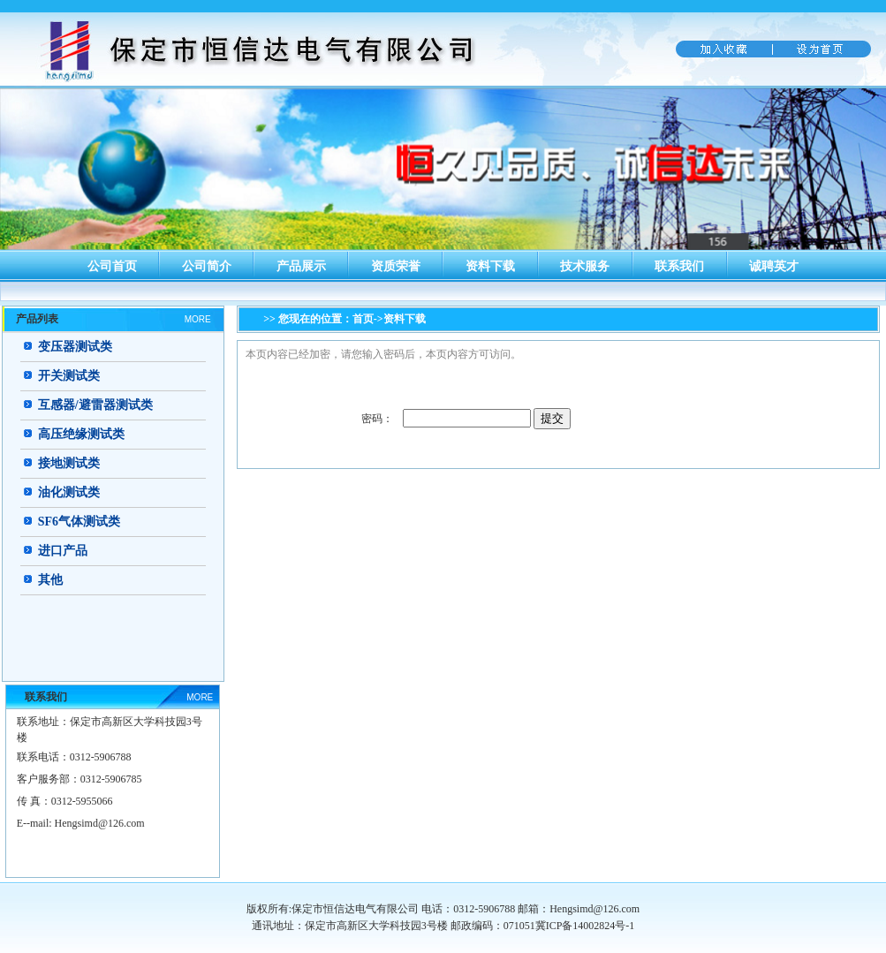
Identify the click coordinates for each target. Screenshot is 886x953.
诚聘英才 (774, 266)
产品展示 (301, 266)
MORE (198, 319)
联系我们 (679, 266)
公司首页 (112, 266)
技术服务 (585, 266)
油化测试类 (69, 492)
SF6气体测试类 (79, 521)
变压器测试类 (75, 346)
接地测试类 (69, 463)
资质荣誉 (395, 266)
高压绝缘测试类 (81, 434)
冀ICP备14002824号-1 (585, 925)
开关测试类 (69, 375)
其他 (50, 579)
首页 (363, 319)
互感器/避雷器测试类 (95, 405)
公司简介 (206, 266)
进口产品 (62, 550)
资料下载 (490, 266)
